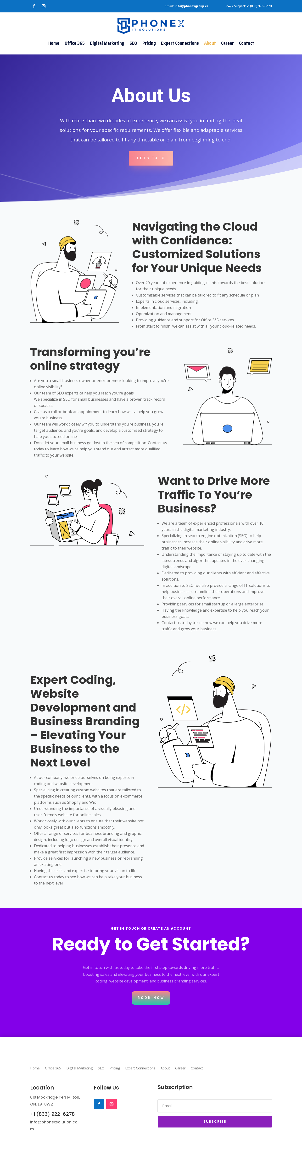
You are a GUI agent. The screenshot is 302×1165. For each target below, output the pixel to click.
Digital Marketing (107, 43)
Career (227, 43)
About (210, 43)
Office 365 (75, 43)
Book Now (151, 998)
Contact (246, 43)
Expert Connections (180, 43)
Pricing (149, 43)
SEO (133, 43)
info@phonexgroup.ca (191, 6)
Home (53, 43)
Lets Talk (151, 158)
